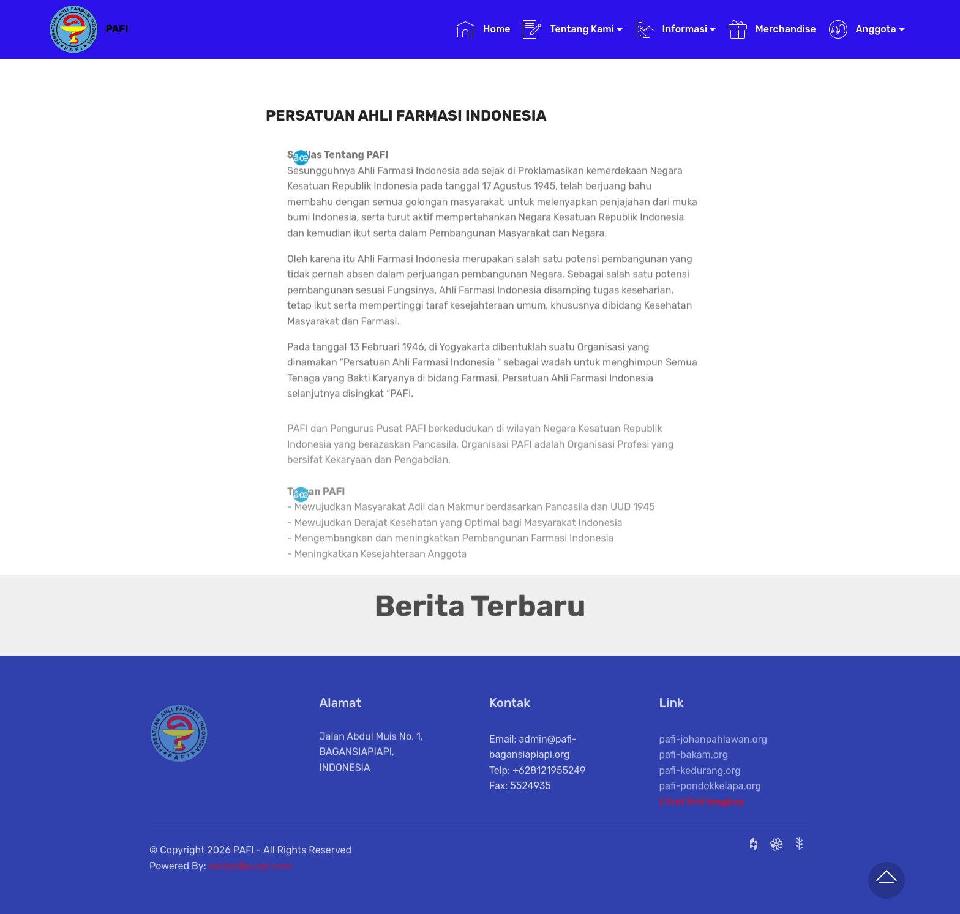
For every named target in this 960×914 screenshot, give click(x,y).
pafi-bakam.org (694, 769)
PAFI (117, 29)
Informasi (672, 29)
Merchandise (772, 29)
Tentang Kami (568, 29)
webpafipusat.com (250, 872)
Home (483, 29)
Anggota (862, 29)
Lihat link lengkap (702, 805)
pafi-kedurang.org (700, 784)
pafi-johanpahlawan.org (713, 753)
